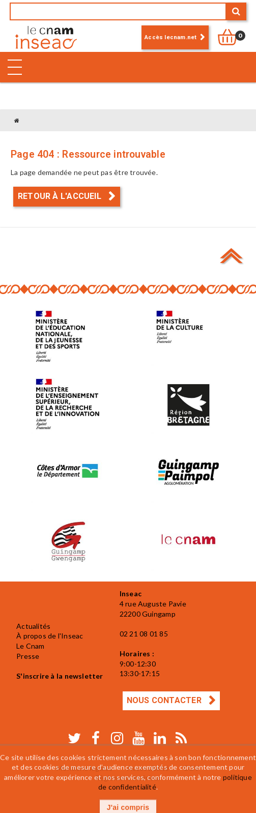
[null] (232, 37)
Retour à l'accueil (60, 196)
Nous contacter (165, 700)
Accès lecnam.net (170, 37)
